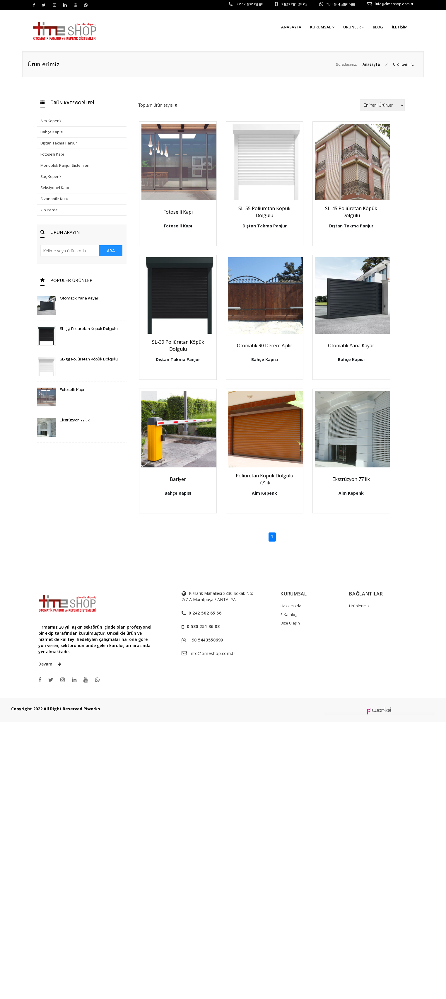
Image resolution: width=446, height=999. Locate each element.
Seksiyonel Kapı (54, 187)
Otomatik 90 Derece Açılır (271, 345)
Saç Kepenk (50, 176)
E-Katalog (289, 614)
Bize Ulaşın (290, 623)
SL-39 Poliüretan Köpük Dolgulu (89, 328)
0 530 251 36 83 (294, 4)
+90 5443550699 (341, 4)
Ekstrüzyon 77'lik (75, 420)
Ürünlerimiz (359, 605)
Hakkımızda (291, 605)
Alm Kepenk (50, 120)
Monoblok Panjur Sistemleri (64, 165)
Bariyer (180, 479)
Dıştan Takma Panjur (58, 143)
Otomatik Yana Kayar (79, 298)
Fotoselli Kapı (52, 154)
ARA (111, 250)
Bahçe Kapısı (51, 132)
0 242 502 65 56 (249, 4)
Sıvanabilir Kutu (54, 198)
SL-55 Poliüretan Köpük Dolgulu (89, 359)
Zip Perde (49, 209)
